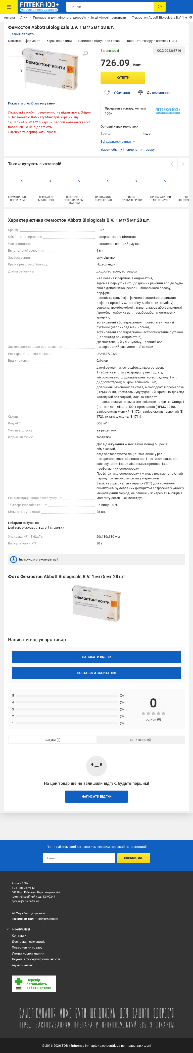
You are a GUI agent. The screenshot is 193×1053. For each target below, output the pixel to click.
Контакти (19, 935)
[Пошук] (160, 7)
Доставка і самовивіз (28, 942)
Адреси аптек (22, 965)
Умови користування (28, 953)
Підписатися (133, 858)
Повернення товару (27, 947)
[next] (183, 164)
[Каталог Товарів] (9, 7)
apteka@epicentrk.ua (25, 901)
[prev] (171, 164)
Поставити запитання (96, 673)
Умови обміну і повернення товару (128, 149)
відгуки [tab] (50, 740)
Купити (123, 77)
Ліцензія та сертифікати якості (32, 132)
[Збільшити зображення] (85, 53)
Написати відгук (96, 657)
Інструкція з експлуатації (34, 559)
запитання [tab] (138, 740)
